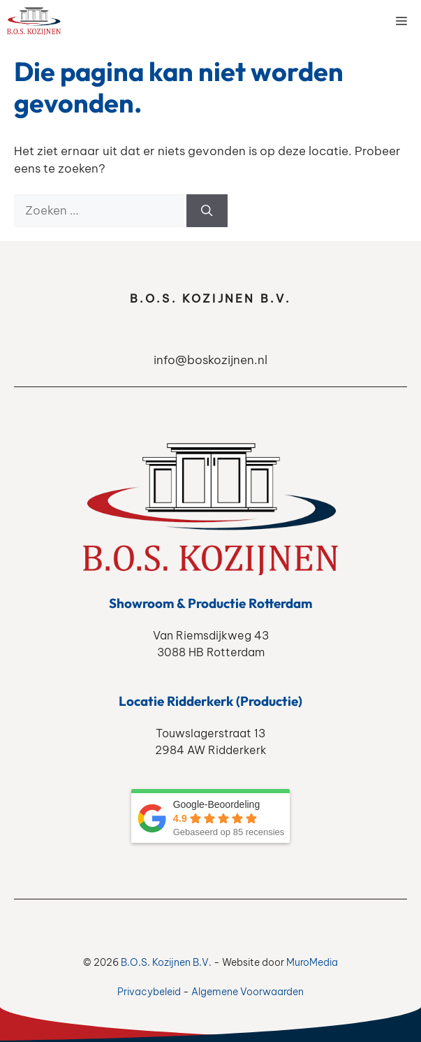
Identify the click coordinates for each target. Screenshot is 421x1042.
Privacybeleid (149, 991)
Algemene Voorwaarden (247, 991)
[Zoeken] (207, 210)
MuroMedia (312, 962)
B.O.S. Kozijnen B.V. (166, 962)
